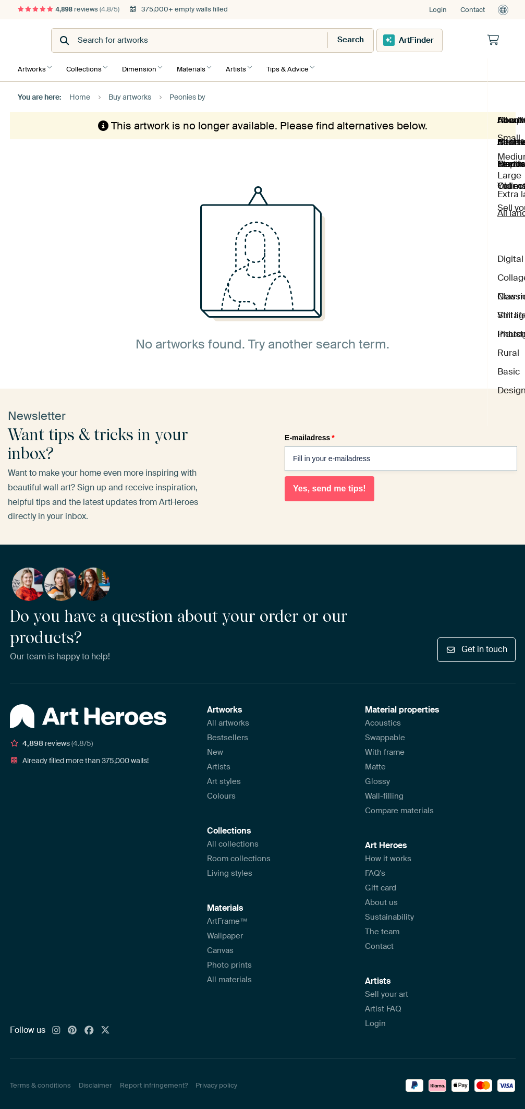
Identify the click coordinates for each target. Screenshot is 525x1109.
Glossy (377, 778)
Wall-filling (384, 792)
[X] (105, 1027)
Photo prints (229, 961)
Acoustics (383, 719)
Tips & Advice (300, 66)
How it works (388, 855)
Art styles (224, 778)
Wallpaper (225, 932)
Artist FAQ (383, 1005)
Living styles (229, 869)
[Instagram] (56, 1027)
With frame (385, 748)
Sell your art (386, 990)
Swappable (385, 734)
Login (438, 9)
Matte (375, 763)
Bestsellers (227, 734)
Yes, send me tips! (329, 485)
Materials (199, 66)
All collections (233, 840)
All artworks (228, 719)
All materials (229, 976)
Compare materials (399, 807)
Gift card (380, 884)
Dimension (144, 66)
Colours (221, 792)
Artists (246, 66)
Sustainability (389, 913)
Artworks (32, 66)
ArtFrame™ (227, 917)
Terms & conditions (40, 1082)
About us (381, 899)
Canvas (220, 947)
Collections (86, 66)
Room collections (239, 855)
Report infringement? (154, 1082)
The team (382, 928)
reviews (69, 9)
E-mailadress (310, 434)
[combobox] (237, 40)
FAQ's (375, 869)
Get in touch (476, 645)
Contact (472, 9)
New (215, 748)
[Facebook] (89, 1027)
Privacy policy (216, 1082)
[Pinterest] (72, 1027)
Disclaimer (95, 1082)
